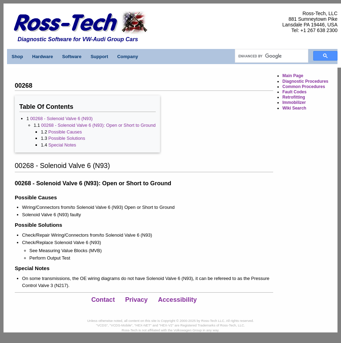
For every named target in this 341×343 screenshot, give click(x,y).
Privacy (136, 299)
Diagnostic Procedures (305, 81)
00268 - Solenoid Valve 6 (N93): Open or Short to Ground (98, 125)
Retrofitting (293, 97)
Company (127, 56)
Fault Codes (294, 91)
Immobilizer (294, 102)
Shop (17, 56)
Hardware (42, 56)
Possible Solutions (67, 138)
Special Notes (62, 145)
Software (72, 56)
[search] (270, 56)
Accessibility (177, 299)
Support (99, 56)
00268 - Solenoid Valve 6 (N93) (61, 118)
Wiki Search (294, 108)
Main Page (292, 75)
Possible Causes (65, 132)
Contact (103, 299)
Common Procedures (303, 86)
